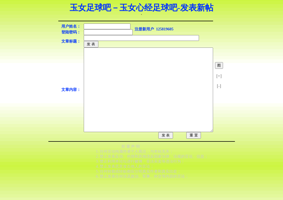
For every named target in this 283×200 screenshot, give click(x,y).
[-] (219, 94)
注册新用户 (144, 29)
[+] (219, 84)
